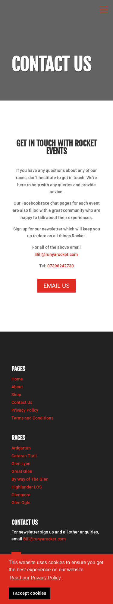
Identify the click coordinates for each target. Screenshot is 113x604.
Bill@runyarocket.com (56, 254)
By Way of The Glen (30, 479)
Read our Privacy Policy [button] (35, 577)
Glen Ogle (20, 502)
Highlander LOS (26, 487)
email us (56, 285)
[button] (104, 9)
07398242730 (60, 265)
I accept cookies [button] (29, 593)
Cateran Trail (24, 455)
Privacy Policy (24, 410)
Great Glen (21, 471)
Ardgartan (21, 448)
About (17, 386)
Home (17, 379)
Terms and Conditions (32, 418)
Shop (16, 394)
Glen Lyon (20, 463)
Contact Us (21, 402)
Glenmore (20, 494)
